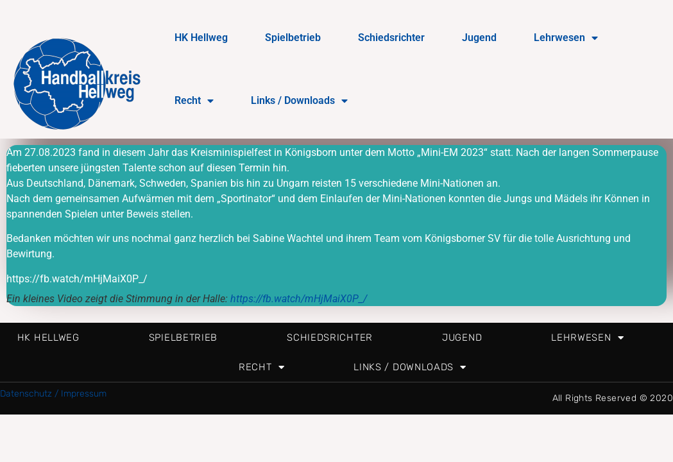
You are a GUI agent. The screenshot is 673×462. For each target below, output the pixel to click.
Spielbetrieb (293, 37)
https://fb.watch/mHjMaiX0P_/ (298, 299)
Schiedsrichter (391, 37)
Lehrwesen (566, 37)
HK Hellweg (201, 37)
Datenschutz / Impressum (53, 393)
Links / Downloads (299, 100)
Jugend (479, 37)
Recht (194, 100)
